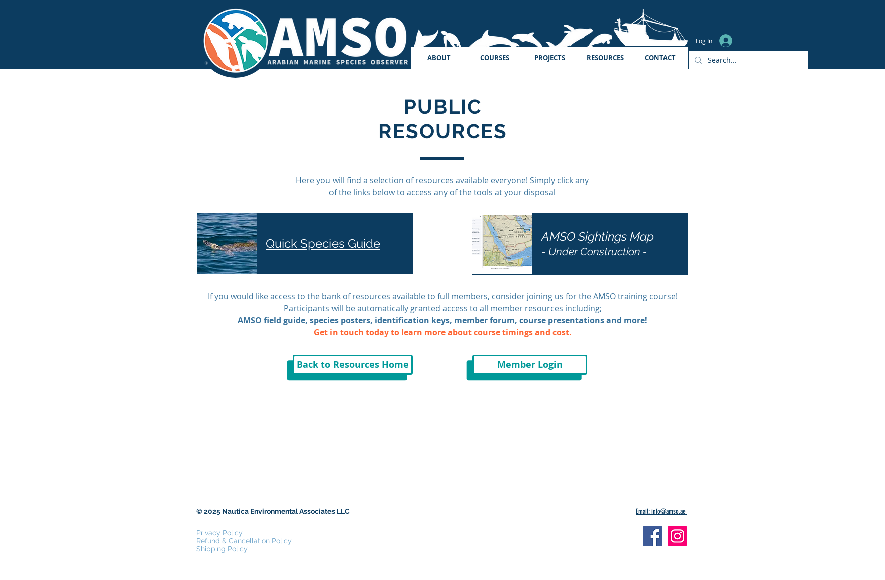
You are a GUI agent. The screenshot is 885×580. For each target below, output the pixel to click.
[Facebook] (652, 536)
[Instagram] (677, 536)
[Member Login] (529, 365)
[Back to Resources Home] (353, 365)
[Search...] (747, 60)
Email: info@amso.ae (661, 511)
